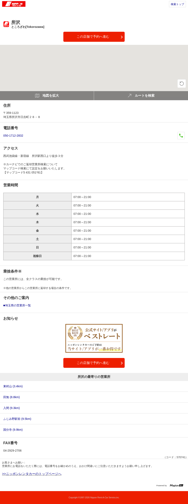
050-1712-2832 (13, 135)
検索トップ (177, 4)
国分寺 (13, 429)
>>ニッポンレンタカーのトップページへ (32, 474)
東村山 (13, 386)
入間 (11, 408)
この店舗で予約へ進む (93, 36)
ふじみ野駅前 (17, 418)
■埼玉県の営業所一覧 (17, 305)
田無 (11, 397)
